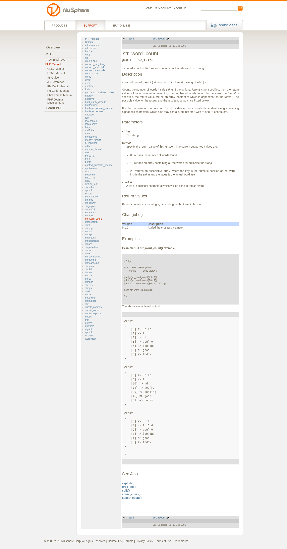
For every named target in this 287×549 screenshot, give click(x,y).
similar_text (91, 184)
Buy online (121, 25)
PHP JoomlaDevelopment (55, 101)
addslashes (91, 48)
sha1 (87, 180)
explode (89, 86)
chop (87, 54)
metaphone (91, 136)
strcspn (89, 234)
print (87, 158)
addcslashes (92, 45)
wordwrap (90, 338)
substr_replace (93, 313)
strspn (88, 288)
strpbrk (89, 269)
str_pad (89, 199)
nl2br (88, 146)
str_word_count (93, 218)
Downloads (223, 25)
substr (88, 316)
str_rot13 (90, 209)
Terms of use (163, 541)
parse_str (90, 155)
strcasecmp (91, 222)
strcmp (89, 228)
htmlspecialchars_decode (99, 108)
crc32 (88, 76)
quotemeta (91, 168)
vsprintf (89, 335)
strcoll (88, 231)
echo (87, 83)
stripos (88, 244)
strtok (88, 294)
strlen (88, 253)
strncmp (89, 266)
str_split (89, 215)
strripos (89, 282)
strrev (88, 278)
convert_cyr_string (95, 64)
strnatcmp (90, 259)
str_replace (91, 206)
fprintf (88, 89)
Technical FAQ (56, 59)
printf (88, 162)
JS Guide (53, 77)
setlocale (90, 174)
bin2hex (89, 51)
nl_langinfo (91, 143)
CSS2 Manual (56, 68)
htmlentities (91, 105)
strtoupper (90, 301)
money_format (93, 140)
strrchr (88, 275)
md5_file (89, 130)
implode (89, 114)
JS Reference (55, 82)
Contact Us (115, 541)
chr (87, 57)
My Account (163, 8)
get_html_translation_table (99, 92)
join (87, 117)
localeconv (91, 124)
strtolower (90, 297)
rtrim (87, 171)
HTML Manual (56, 73)
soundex (89, 187)
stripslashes (91, 247)
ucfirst (88, 323)
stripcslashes (92, 241)
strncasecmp (92, 263)
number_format (93, 149)
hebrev (89, 95)
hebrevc (89, 99)
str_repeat (90, 203)
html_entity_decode (95, 102)
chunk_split (91, 61)
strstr (88, 291)
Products (60, 25)
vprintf (88, 332)
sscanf (88, 193)
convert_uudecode (95, 67)
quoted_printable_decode (99, 165)
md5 (87, 133)
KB (48, 54)
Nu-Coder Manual (58, 90)
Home (148, 8)
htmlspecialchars (94, 111)
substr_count (92, 310)
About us (180, 8)
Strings (89, 42)
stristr (88, 250)
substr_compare (94, 307)
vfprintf (89, 329)
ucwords (89, 326)
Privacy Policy (144, 541)
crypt (87, 80)
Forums (128, 541)
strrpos (89, 285)
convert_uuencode (95, 70)
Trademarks (180, 541)
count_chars (91, 73)
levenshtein (91, 121)
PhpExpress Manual (59, 95)
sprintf (88, 190)
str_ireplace (91, 196)
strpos (88, 272)
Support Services (90, 25)
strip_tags (90, 237)
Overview (53, 47)
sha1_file (90, 177)
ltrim (87, 127)
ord (87, 152)
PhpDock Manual (58, 86)
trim (87, 319)
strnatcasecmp (93, 256)
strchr (88, 225)
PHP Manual (53, 64)
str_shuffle (90, 212)
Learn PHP (54, 108)
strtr (87, 304)
